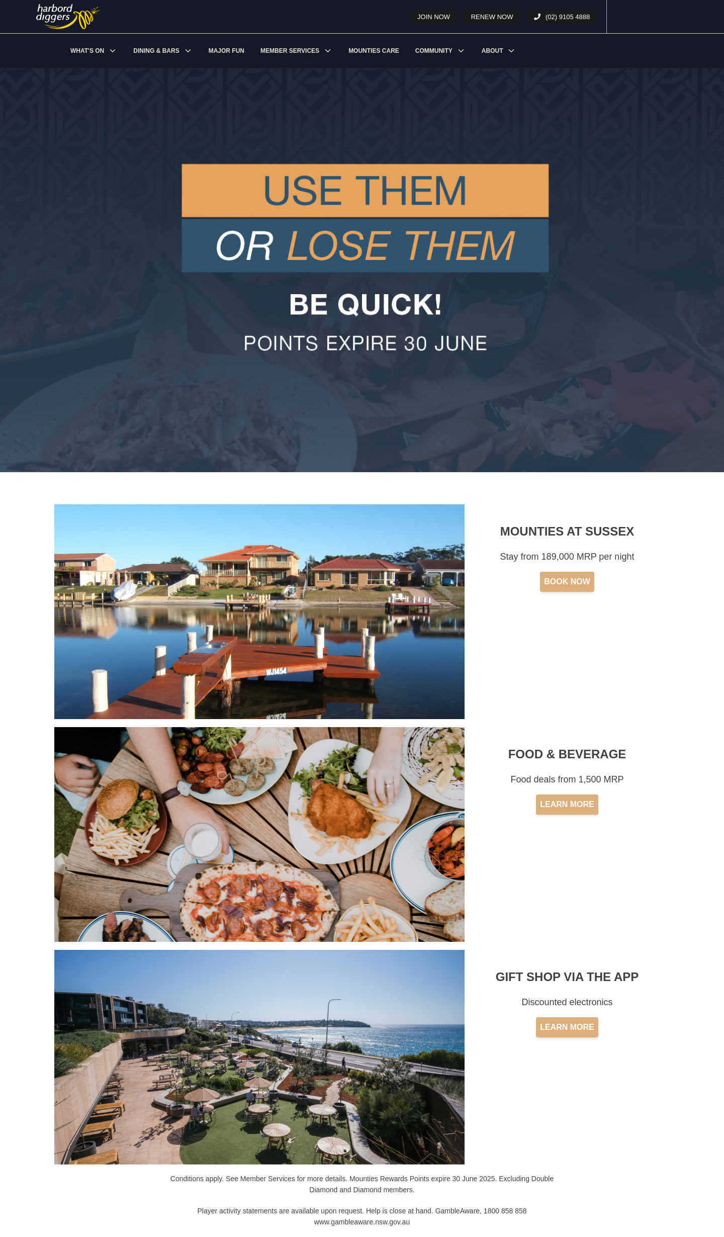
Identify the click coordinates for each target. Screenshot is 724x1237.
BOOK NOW (567, 581)
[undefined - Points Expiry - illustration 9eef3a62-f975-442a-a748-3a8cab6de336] (72, 16)
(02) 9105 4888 (562, 17)
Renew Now (492, 17)
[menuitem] (93, 51)
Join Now (433, 17)
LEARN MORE (567, 804)
